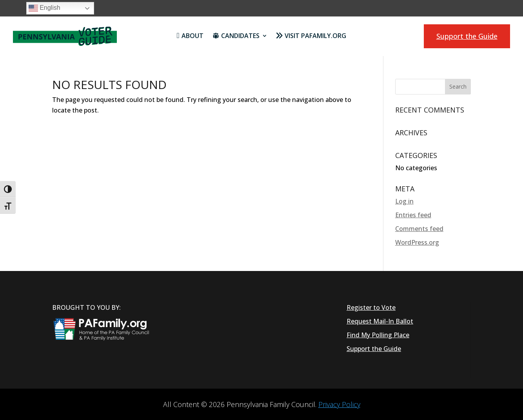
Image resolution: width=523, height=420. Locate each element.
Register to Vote (371, 307)
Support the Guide (467, 36)
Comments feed (419, 228)
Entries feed (413, 215)
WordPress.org (417, 242)
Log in (404, 201)
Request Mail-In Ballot (380, 321)
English (44, 8)
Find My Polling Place (378, 335)
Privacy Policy (339, 404)
